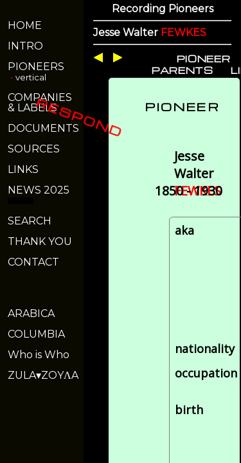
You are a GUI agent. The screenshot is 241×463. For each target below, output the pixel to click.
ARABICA (31, 313)
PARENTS (182, 70)
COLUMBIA (36, 334)
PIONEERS (36, 66)
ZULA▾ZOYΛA (43, 375)
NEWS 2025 (38, 190)
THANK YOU (40, 241)
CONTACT (33, 262)
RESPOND (79, 117)
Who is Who (38, 355)
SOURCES (34, 149)
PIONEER (204, 58)
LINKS (23, 169)
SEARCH (29, 221)
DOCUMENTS (43, 128)
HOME (25, 25)
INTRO (25, 46)
